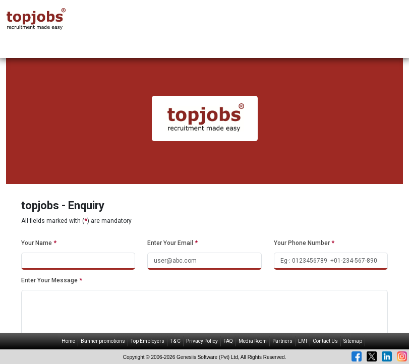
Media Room (253, 341)
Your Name (38, 243)
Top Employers (147, 341)
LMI (302, 341)
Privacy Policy (202, 341)
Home (68, 341)
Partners (282, 341)
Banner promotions (103, 341)
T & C (175, 341)
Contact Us (325, 341)
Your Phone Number (304, 243)
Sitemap (352, 341)
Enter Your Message (51, 280)
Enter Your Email (172, 243)
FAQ (228, 341)
